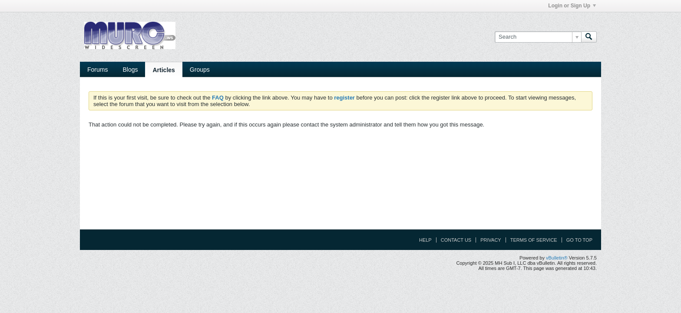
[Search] (538, 37)
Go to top (579, 240)
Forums (97, 69)
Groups (200, 69)
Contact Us (456, 240)
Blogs (130, 69)
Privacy (490, 240)
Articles (163, 70)
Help (425, 240)
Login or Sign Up (572, 6)
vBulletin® (557, 257)
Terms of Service (533, 240)
